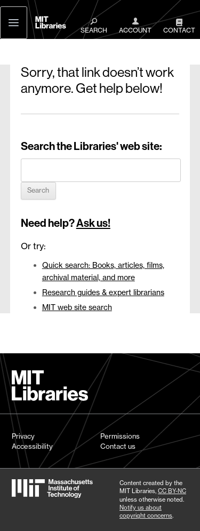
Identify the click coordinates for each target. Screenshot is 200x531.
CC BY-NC (172, 491)
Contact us (117, 446)
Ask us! (93, 223)
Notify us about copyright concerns (145, 511)
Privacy (23, 436)
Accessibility (32, 446)
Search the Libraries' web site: (91, 146)
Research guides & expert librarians (103, 292)
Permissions (120, 436)
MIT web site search (77, 307)
